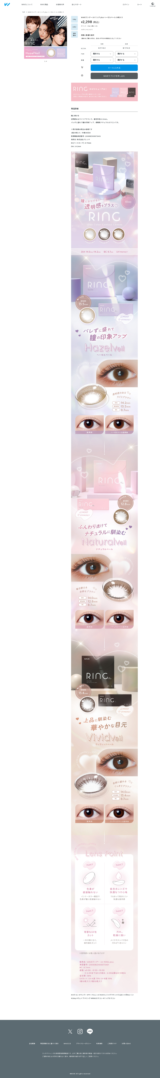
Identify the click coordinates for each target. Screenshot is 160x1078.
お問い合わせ (126, 1043)
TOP (23, 12)
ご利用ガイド (112, 1043)
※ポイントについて (87, 29)
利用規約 (99, 1043)
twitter (70, 1032)
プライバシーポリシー (83, 1043)
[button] (26, 39)
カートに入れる (114, 67)
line (90, 1032)
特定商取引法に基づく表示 (49, 1043)
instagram (80, 1032)
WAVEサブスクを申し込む (114, 76)
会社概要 (32, 1043)
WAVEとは (67, 1043)
